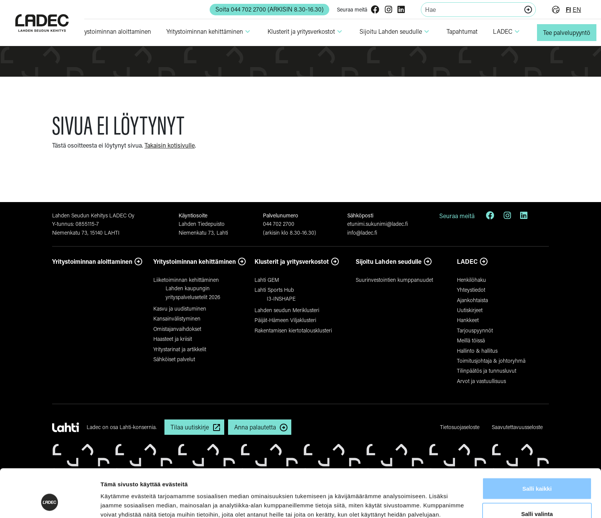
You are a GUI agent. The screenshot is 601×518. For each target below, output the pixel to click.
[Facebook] (375, 10)
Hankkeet (468, 320)
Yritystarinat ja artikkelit (179, 349)
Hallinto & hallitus (477, 350)
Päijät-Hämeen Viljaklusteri (285, 320)
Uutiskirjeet (470, 310)
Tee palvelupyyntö (566, 32)
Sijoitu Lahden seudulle (395, 31)
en (577, 9)
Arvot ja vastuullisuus (481, 381)
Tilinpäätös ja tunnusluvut (486, 370)
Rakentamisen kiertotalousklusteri (293, 330)
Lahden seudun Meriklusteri (287, 310)
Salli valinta (537, 472)
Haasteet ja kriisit (172, 338)
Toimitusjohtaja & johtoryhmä (491, 360)
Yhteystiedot (471, 289)
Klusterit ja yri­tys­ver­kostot (306, 31)
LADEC (507, 31)
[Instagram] (388, 10)
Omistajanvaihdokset (177, 328)
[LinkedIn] (401, 10)
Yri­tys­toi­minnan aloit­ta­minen (113, 31)
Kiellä (537, 497)
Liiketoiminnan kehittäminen (186, 279)
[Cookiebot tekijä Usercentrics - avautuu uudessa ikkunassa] (49, 503)
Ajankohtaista (472, 300)
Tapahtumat (462, 31)
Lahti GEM (267, 279)
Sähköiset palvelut (174, 359)
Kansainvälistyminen (176, 318)
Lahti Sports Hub (274, 289)
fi (568, 9)
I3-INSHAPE (281, 298)
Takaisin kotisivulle (170, 145)
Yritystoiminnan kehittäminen (194, 261)
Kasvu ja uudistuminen (179, 308)
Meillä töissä (471, 340)
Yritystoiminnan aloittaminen (92, 261)
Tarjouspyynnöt (475, 330)
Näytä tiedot (410, 498)
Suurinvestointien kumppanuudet (394, 279)
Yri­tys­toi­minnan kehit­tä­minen (209, 31)
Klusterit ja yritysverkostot (292, 261)
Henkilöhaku (471, 279)
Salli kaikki (537, 447)
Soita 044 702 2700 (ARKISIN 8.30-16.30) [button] (269, 9)
